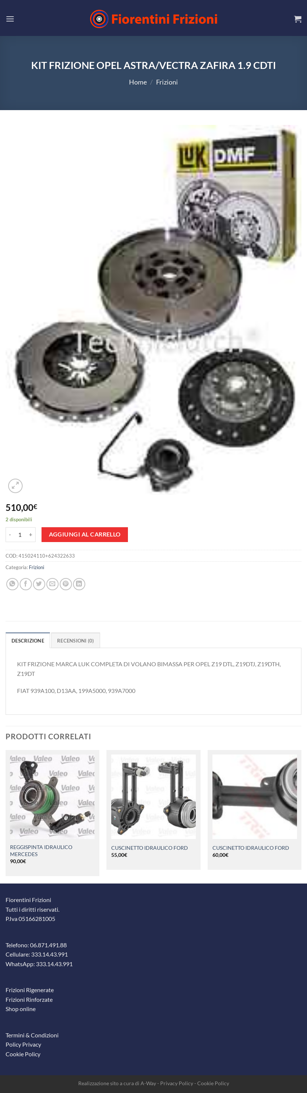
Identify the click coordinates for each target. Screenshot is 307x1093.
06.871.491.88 (48, 944)
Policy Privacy (23, 1044)
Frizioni (167, 82)
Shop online (21, 1008)
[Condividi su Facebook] (26, 584)
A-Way (148, 1083)
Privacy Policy (176, 1083)
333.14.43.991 (49, 954)
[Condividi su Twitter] (39, 584)
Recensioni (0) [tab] (75, 641)
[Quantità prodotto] (20, 534)
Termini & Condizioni (32, 1034)
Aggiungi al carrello (85, 534)
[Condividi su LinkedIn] (79, 584)
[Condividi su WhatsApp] (12, 584)
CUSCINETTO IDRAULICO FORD (149, 848)
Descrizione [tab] (27, 641)
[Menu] (10, 19)
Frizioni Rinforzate (29, 999)
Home (138, 82)
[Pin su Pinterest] (66, 584)
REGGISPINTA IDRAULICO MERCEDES (41, 850)
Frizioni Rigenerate (30, 989)
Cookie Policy (23, 1053)
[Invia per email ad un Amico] (52, 584)
